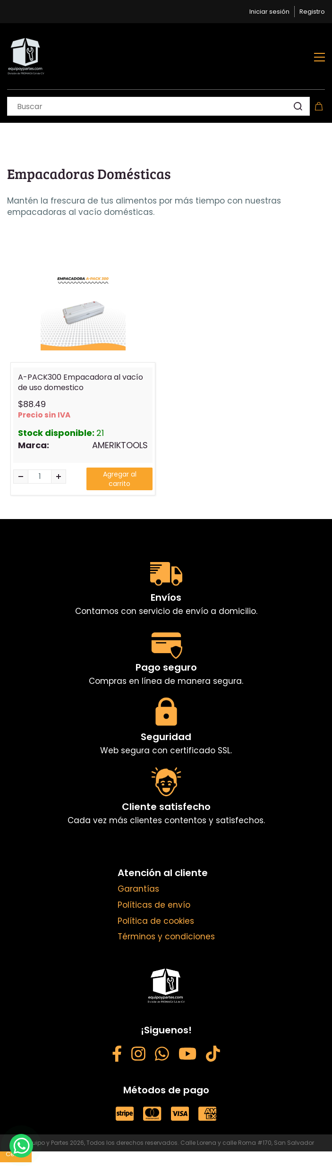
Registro (312, 11)
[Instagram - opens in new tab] (138, 1055)
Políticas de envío (154, 905)
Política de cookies (156, 921)
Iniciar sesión (269, 11)
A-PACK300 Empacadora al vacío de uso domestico (80, 382)
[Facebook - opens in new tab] (117, 1055)
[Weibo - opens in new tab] (213, 1055)
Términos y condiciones (166, 936)
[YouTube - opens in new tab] (187, 1055)
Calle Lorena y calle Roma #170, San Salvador (247, 1143)
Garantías (138, 888)
